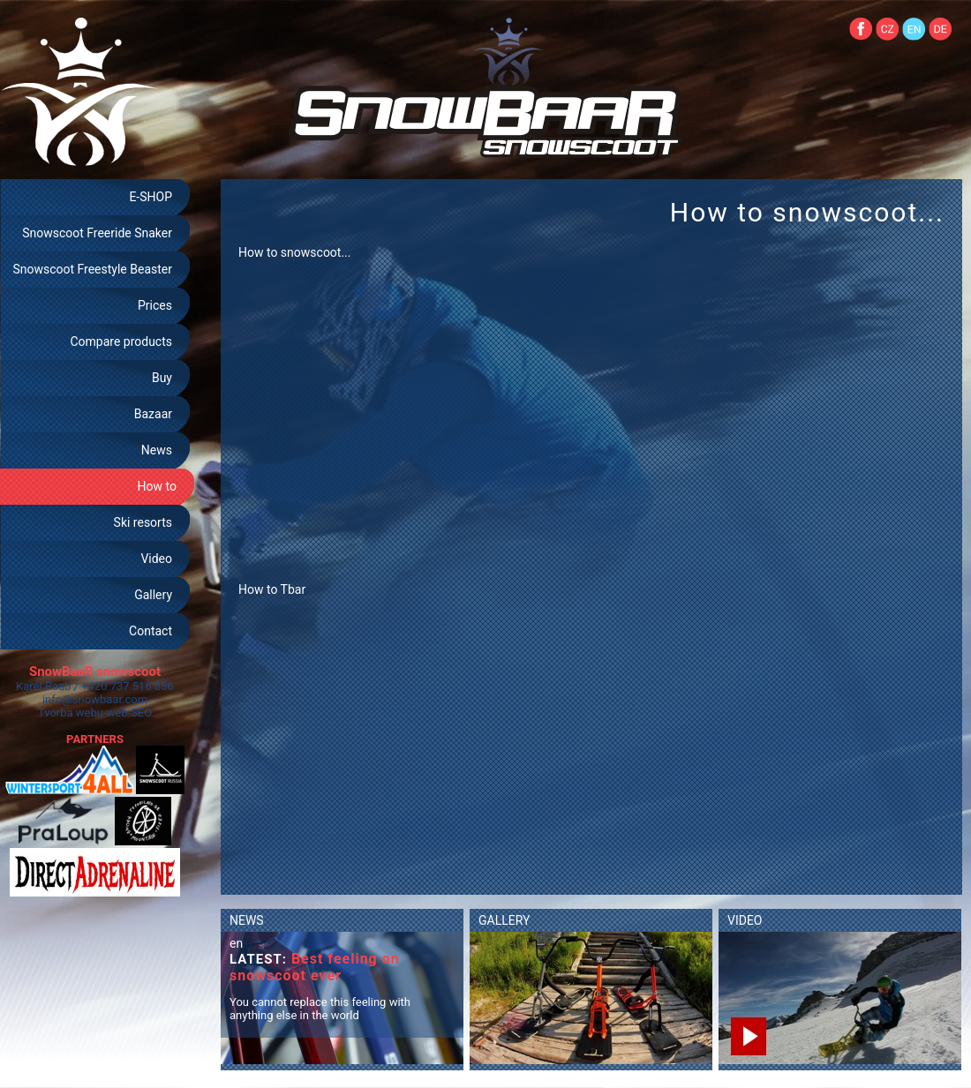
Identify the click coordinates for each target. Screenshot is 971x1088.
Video (156, 559)
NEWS (247, 920)
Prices (155, 305)
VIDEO (745, 920)
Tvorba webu (70, 712)
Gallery (153, 595)
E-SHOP (150, 197)
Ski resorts (143, 522)
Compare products (121, 341)
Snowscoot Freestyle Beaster (92, 269)
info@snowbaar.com (94, 699)
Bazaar (153, 414)
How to (157, 486)
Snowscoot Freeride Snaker (97, 233)
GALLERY (504, 920)
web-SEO (130, 712)
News (156, 450)
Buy (162, 378)
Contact (150, 631)
